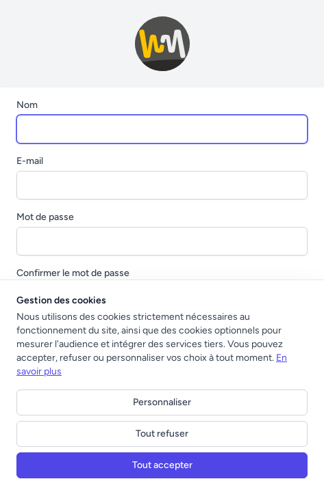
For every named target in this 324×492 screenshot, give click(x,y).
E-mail (29, 161)
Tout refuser (162, 433)
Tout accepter (162, 465)
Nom (27, 105)
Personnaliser (162, 402)
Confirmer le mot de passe (72, 273)
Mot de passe (45, 217)
